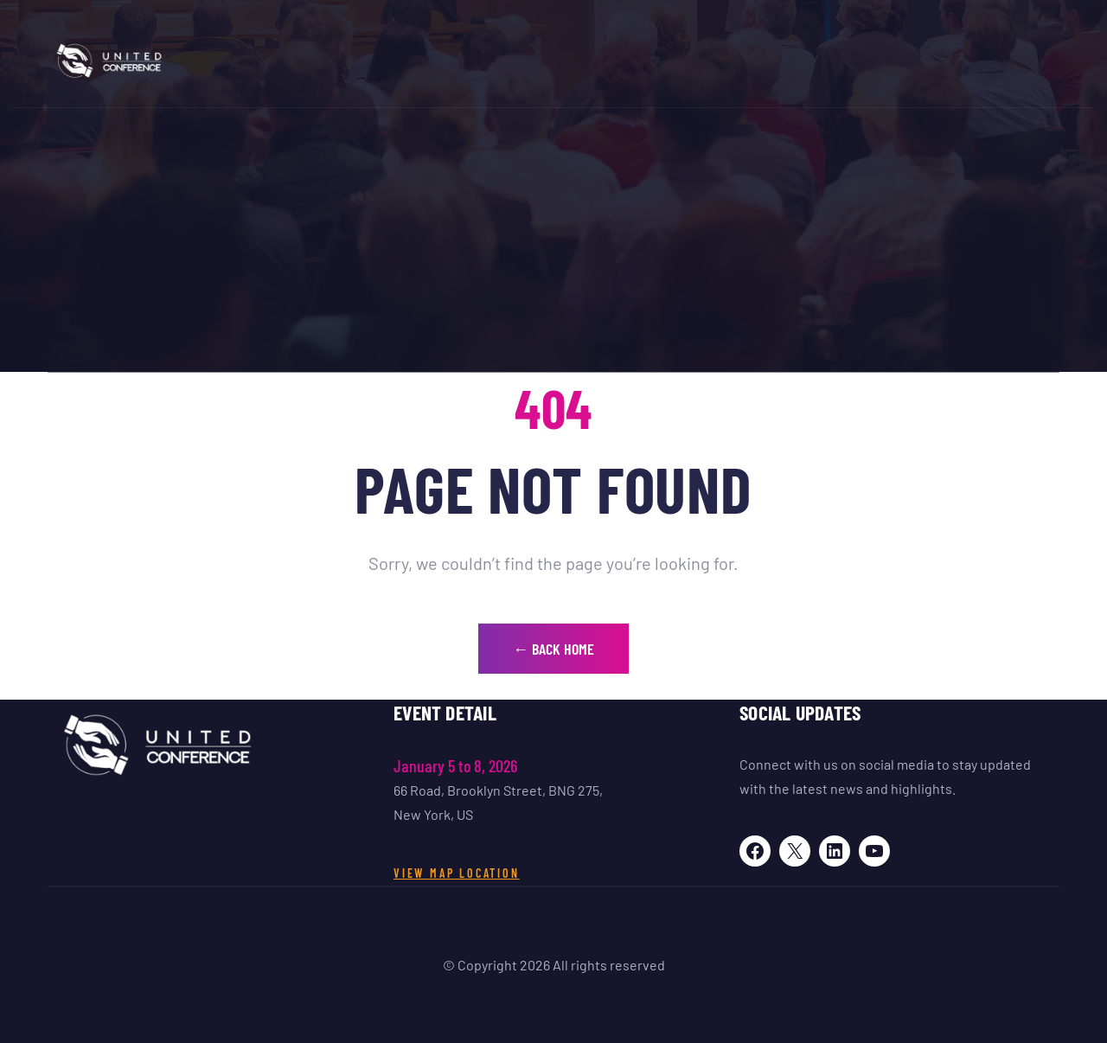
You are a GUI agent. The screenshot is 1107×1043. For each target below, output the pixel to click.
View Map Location (457, 873)
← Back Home (553, 648)
